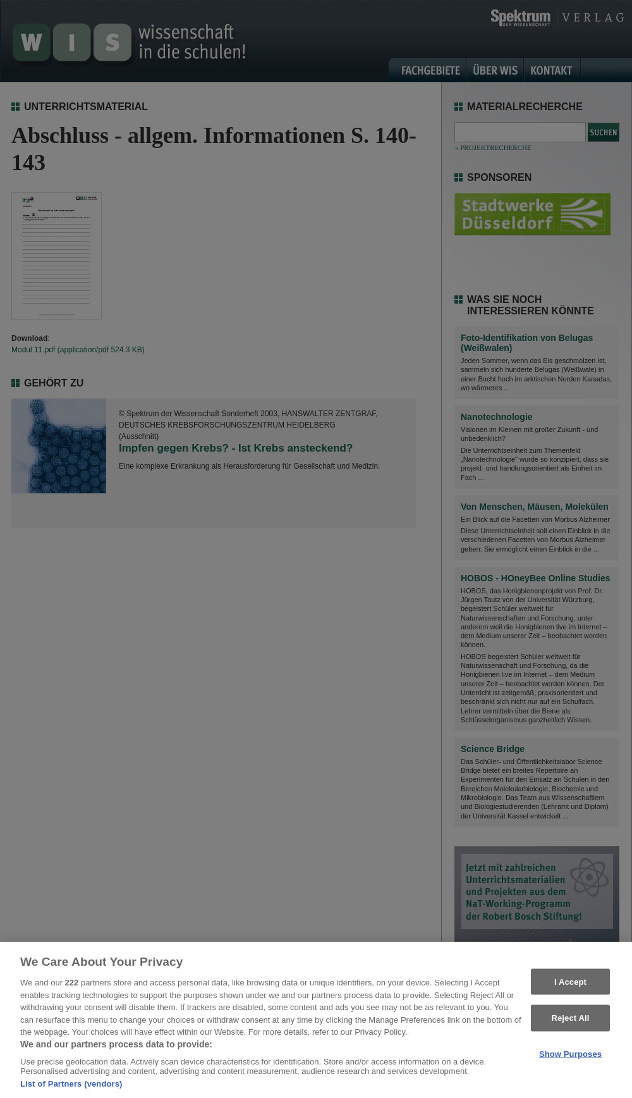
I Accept (570, 987)
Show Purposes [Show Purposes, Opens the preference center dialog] (570, 1059)
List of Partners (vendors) (71, 1089)
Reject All (570, 1023)
